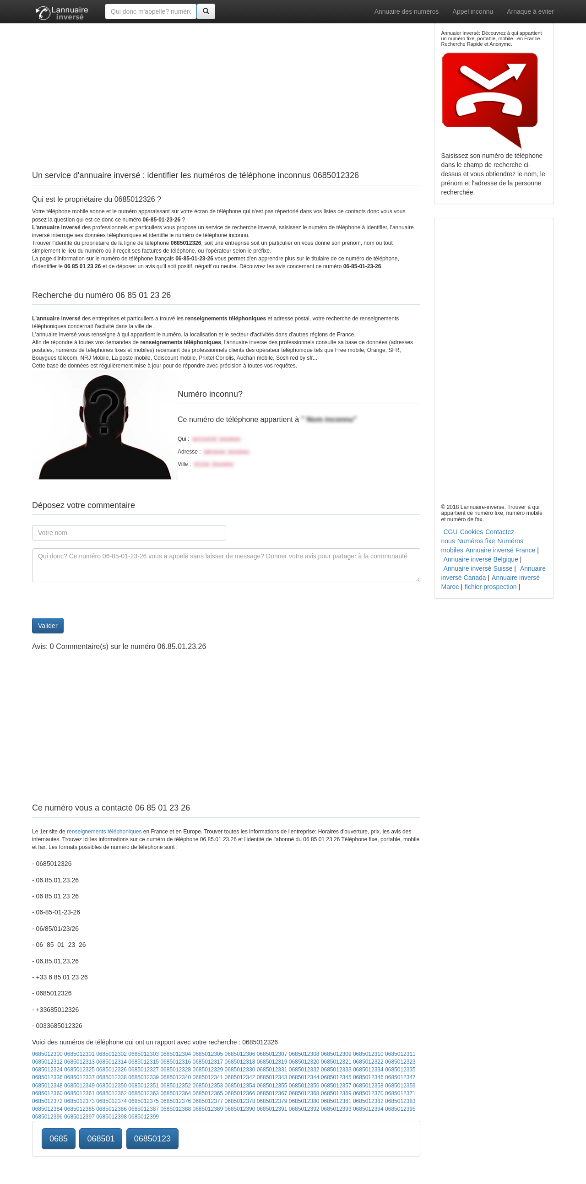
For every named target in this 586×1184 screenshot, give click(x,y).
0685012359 (400, 1085)
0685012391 (272, 1109)
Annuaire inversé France (501, 550)
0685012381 (336, 1101)
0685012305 (207, 1054)
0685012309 (336, 1054)
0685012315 (143, 1062)
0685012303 (143, 1054)
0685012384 (47, 1109)
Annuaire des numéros (406, 11)
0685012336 (47, 1077)
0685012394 (368, 1109)
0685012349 (79, 1085)
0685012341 (207, 1077)
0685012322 (368, 1062)
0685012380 (304, 1101)
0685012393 (336, 1109)
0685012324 (47, 1069)
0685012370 (368, 1093)
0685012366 (240, 1093)
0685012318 (240, 1062)
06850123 (152, 1138)
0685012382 (368, 1101)
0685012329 (207, 1069)
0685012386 (111, 1109)
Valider (48, 625)
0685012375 (143, 1101)
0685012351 (143, 1085)
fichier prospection (491, 586)
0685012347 (400, 1077)
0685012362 (111, 1093)
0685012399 (143, 1117)
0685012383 (400, 1101)
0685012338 (111, 1077)
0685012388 (175, 1109)
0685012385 (79, 1109)
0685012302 (111, 1054)
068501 (100, 1138)
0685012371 (400, 1093)
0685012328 (175, 1069)
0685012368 (304, 1093)
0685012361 (79, 1093)
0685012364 (175, 1093)
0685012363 (143, 1093)
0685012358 (368, 1085)
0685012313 (79, 1062)
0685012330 (240, 1069)
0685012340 (175, 1077)
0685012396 (47, 1117)
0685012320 (304, 1062)
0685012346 (368, 1077)
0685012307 (272, 1054)
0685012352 (175, 1085)
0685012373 (79, 1101)
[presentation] (101, 600)
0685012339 (143, 1077)
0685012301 (79, 1054)
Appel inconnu (473, 11)
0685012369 (336, 1093)
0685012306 (240, 1054)
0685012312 (47, 1062)
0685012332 (304, 1069)
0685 (58, 1138)
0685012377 (207, 1101)
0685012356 (304, 1085)
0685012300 (47, 1054)
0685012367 (272, 1093)
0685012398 (111, 1117)
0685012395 (400, 1109)
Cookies (471, 531)
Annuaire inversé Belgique (481, 559)
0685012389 (207, 1109)
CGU (451, 531)
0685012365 (207, 1093)
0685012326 (111, 1069)
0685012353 (207, 1085)
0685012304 (175, 1054)
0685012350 (111, 1085)
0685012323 (400, 1062)
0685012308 (304, 1054)
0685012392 (304, 1109)
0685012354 (240, 1085)
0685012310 (368, 1054)
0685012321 (336, 1062)
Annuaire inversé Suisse (478, 568)
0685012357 (336, 1085)
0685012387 (143, 1109)
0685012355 (272, 1085)
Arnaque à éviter (530, 11)
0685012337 (79, 1077)
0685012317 (207, 1062)
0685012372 (47, 1101)
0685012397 (79, 1117)
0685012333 (336, 1069)
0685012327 (143, 1069)
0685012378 (240, 1101)
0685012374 (111, 1101)
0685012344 (304, 1077)
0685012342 (240, 1077)
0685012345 (336, 1077)
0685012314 (111, 1062)
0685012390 (240, 1109)
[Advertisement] (226, 87)
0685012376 (175, 1101)
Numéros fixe (476, 541)
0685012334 (368, 1069)
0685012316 (175, 1062)
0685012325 (79, 1069)
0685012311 (400, 1054)
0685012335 (400, 1069)
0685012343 (272, 1077)
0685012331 (272, 1069)
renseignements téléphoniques (104, 831)
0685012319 (272, 1062)
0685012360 (47, 1093)
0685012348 (47, 1085)
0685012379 (272, 1101)
